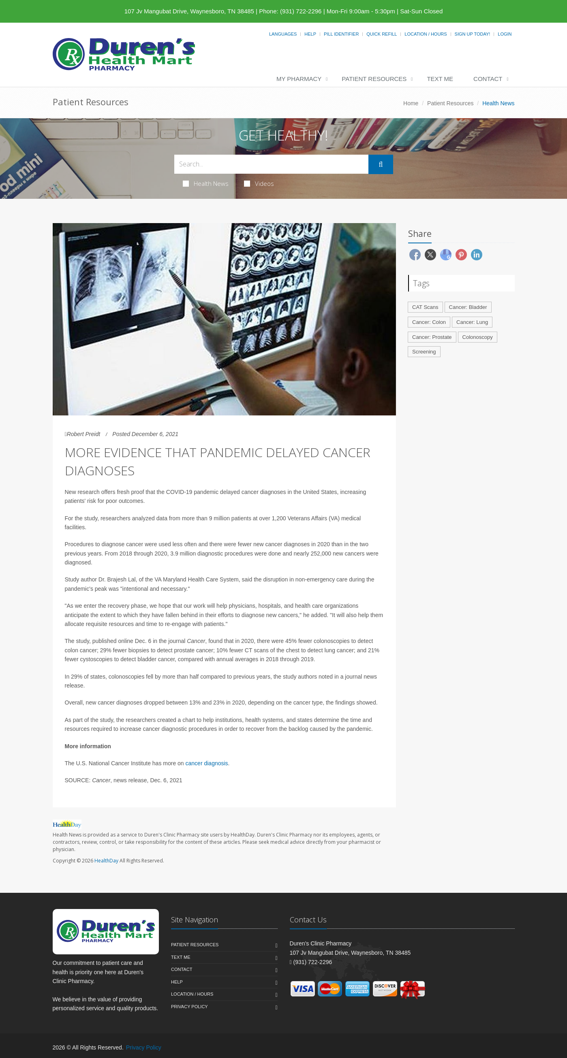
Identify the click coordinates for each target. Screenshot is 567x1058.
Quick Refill (381, 34)
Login (504, 34)
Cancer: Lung (472, 322)
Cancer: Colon (429, 322)
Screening (424, 352)
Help (310, 34)
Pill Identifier (341, 34)
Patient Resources (374, 78)
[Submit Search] (380, 164)
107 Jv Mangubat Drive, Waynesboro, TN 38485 (189, 11)
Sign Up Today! (472, 34)
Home (410, 103)
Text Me (440, 78)
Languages (283, 34)
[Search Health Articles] (271, 164)
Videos (259, 183)
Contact (487, 78)
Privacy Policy (189, 1006)
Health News (206, 183)
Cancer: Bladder (468, 307)
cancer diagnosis (207, 763)
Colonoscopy (477, 337)
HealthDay (106, 860)
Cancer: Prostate (432, 337)
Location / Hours (425, 34)
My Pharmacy (298, 78)
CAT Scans (425, 307)
